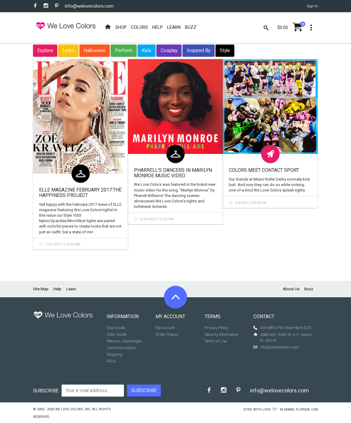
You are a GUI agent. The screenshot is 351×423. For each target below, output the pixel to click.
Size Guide (116, 327)
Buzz (308, 289)
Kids (146, 50)
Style (225, 50)
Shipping (114, 354)
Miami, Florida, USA (301, 409)
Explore (45, 50)
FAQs (111, 361)
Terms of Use (216, 341)
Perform (123, 50)
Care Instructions (121, 347)
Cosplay (169, 50)
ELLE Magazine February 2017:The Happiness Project (80, 192)
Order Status (166, 334)
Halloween (94, 50)
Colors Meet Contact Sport (264, 170)
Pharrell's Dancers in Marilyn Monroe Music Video (173, 172)
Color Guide (116, 334)
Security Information (222, 334)
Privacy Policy (216, 327)
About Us (291, 289)
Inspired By (198, 50)
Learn (68, 50)
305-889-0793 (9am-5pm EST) (286, 327)
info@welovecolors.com (89, 6)
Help (57, 289)
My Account (165, 327)
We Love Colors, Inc (72, 409)
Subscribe (46, 391)
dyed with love (257, 409)
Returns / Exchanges (124, 341)
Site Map (40, 289)
